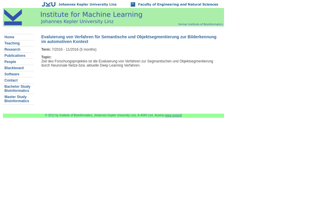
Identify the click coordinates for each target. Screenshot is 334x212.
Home (9, 37)
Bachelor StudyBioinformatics (17, 89)
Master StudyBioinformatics (16, 99)
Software (11, 74)
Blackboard (14, 68)
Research (12, 49)
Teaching (12, 43)
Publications (14, 56)
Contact (11, 80)
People (10, 62)
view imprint (173, 115)
